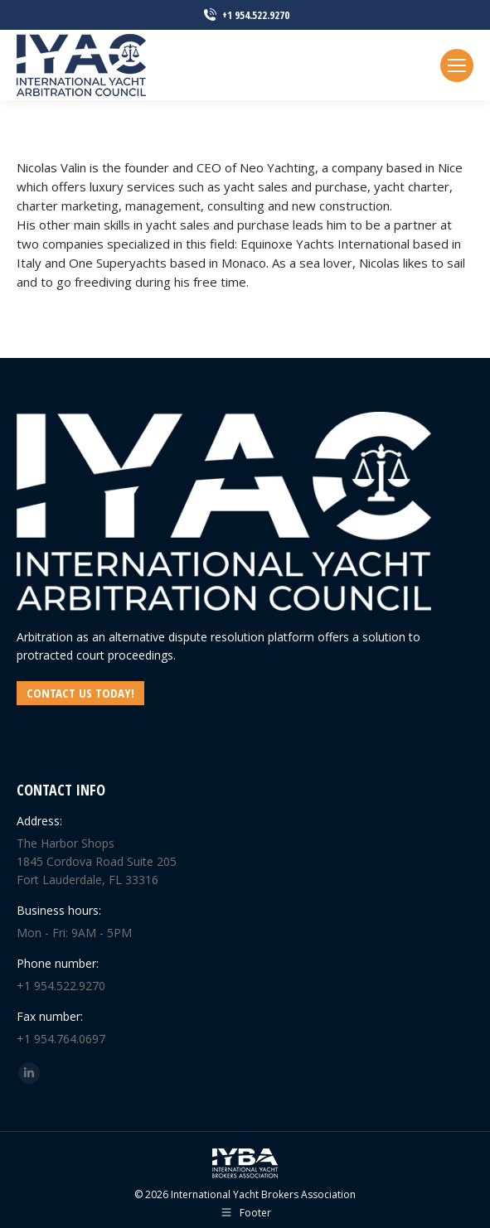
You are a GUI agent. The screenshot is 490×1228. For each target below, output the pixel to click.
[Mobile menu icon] (456, 65)
